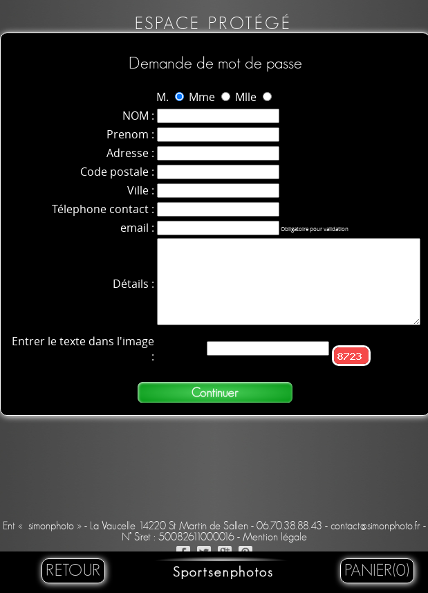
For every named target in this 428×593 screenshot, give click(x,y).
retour (73, 571)
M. (162, 96)
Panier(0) (377, 571)
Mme (202, 96)
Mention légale (275, 536)
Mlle (246, 96)
